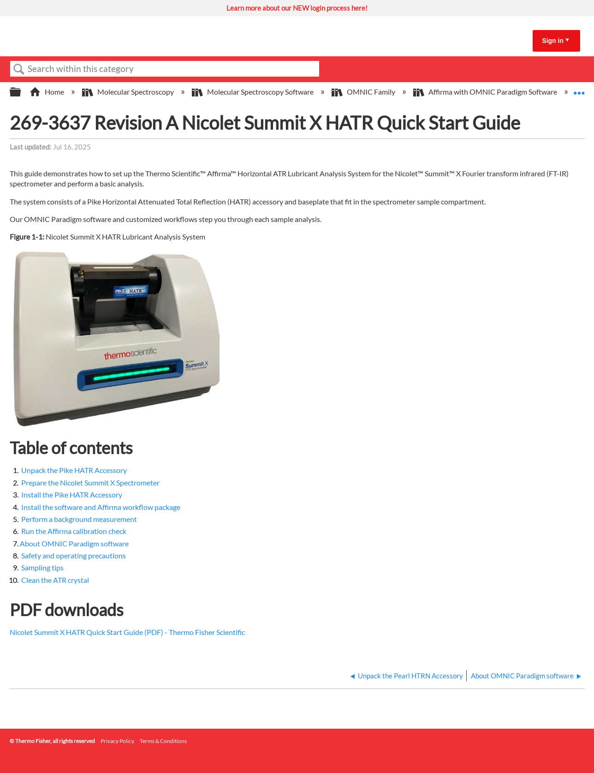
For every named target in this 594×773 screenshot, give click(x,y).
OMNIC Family (364, 91)
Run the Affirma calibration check (73, 531)
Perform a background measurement (79, 519)
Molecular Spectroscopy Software (253, 91)
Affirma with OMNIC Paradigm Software (485, 91)
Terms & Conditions (163, 740)
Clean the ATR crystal (55, 579)
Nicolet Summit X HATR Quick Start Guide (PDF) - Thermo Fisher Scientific (127, 632)
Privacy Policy (117, 740)
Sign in (553, 40)
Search (19, 69)
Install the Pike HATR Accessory (71, 494)
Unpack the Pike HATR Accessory (74, 470)
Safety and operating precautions (73, 555)
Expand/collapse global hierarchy (21, 92)
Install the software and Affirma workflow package (100, 507)
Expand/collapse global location (578, 89)
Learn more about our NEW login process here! (297, 8)
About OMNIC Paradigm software (74, 543)
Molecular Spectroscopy (128, 91)
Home (47, 91)
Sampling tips (42, 567)
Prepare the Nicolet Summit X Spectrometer (90, 482)
